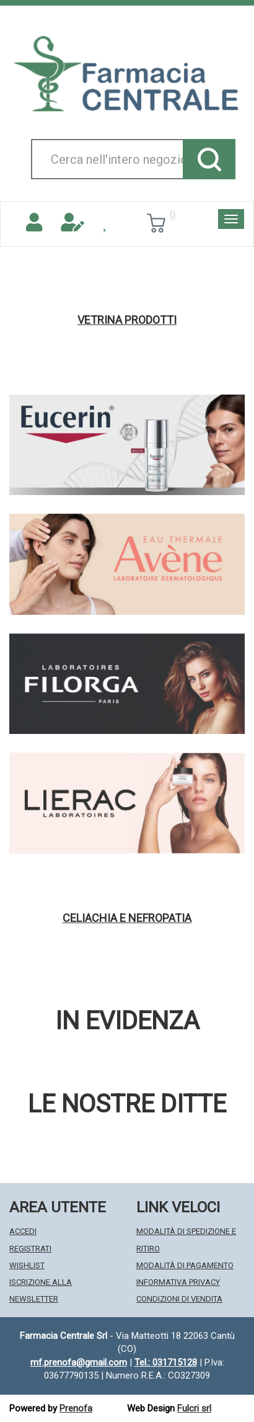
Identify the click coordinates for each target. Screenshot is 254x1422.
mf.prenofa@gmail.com (78, 1362)
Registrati (30, 1248)
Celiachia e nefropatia (127, 918)
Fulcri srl (194, 1408)
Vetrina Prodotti (127, 320)
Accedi (23, 1231)
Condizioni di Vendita (179, 1299)
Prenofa (75, 1408)
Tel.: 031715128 (165, 1362)
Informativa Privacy (178, 1282)
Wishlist (27, 1265)
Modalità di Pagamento (185, 1265)
